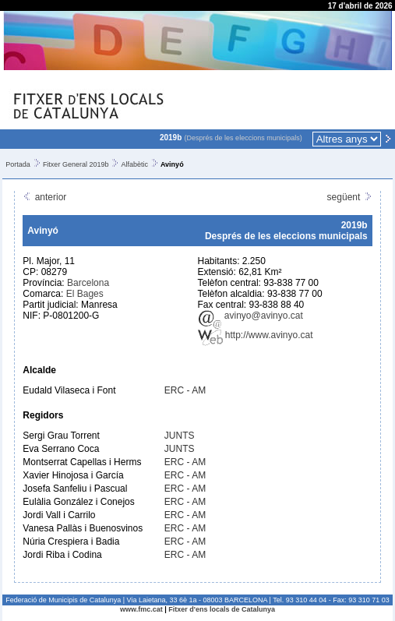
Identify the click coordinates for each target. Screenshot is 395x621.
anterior (44, 197)
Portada (17, 164)
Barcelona (88, 282)
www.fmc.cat (141, 609)
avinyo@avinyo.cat (250, 315)
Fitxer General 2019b (76, 164)
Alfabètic (134, 164)
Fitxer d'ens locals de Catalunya (221, 609)
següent (349, 197)
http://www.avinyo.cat (255, 335)
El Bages (85, 293)
